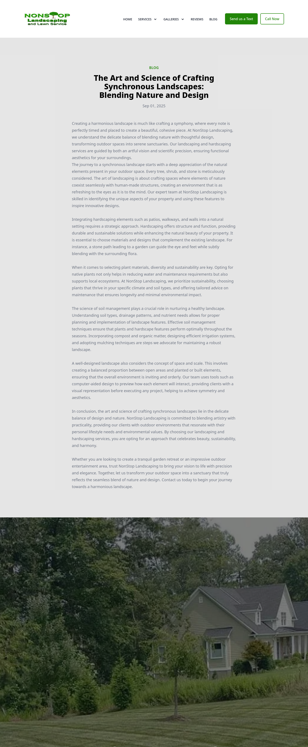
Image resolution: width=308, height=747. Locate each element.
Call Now (272, 18)
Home (127, 19)
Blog (213, 19)
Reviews (197, 19)
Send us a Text (241, 18)
